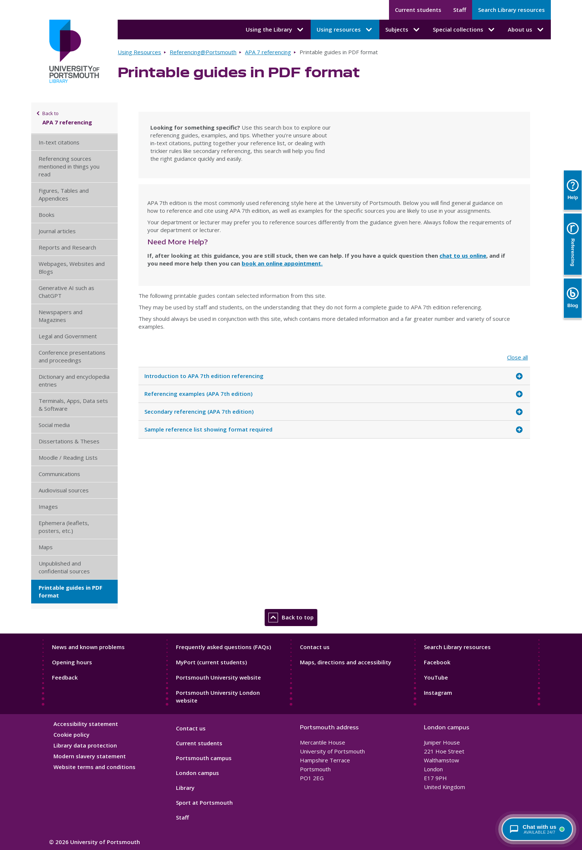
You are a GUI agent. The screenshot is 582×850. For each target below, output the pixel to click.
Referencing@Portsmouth (203, 52)
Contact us (315, 647)
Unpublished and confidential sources (64, 567)
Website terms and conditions (94, 767)
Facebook (437, 662)
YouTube (436, 677)
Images (48, 506)
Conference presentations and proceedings (72, 356)
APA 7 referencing (268, 52)
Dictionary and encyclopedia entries (74, 380)
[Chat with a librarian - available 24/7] (537, 829)
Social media (54, 425)
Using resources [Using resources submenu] (345, 30)
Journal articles (57, 231)
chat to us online (462, 255)
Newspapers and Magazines (60, 315)
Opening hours (72, 662)
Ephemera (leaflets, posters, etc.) (64, 526)
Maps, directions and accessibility (345, 662)
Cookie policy (71, 734)
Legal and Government (68, 336)
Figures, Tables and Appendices (64, 194)
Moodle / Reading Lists (68, 457)
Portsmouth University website (218, 677)
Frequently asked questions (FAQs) (223, 647)
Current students (418, 9)
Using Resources (139, 52)
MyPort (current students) (211, 662)
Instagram (438, 692)
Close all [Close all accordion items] (517, 357)
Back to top (291, 617)
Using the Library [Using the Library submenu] (275, 30)
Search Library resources (511, 9)
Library (185, 787)
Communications (59, 474)
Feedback (65, 677)
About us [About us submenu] (526, 30)
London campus (197, 772)
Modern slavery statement (89, 756)
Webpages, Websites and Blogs (72, 267)
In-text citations (59, 142)
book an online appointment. (282, 263)
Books (47, 214)
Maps (46, 547)
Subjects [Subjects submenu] (403, 30)
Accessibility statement (85, 723)
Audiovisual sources (64, 490)
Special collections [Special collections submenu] (464, 30)
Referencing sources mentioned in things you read (69, 166)
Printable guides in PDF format (70, 591)
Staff (459, 9)
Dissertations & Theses (69, 441)
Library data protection (85, 745)
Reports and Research (67, 247)
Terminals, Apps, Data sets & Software (73, 404)
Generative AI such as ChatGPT (66, 291)
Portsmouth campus (204, 758)
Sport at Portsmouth (204, 802)
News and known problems (88, 647)
